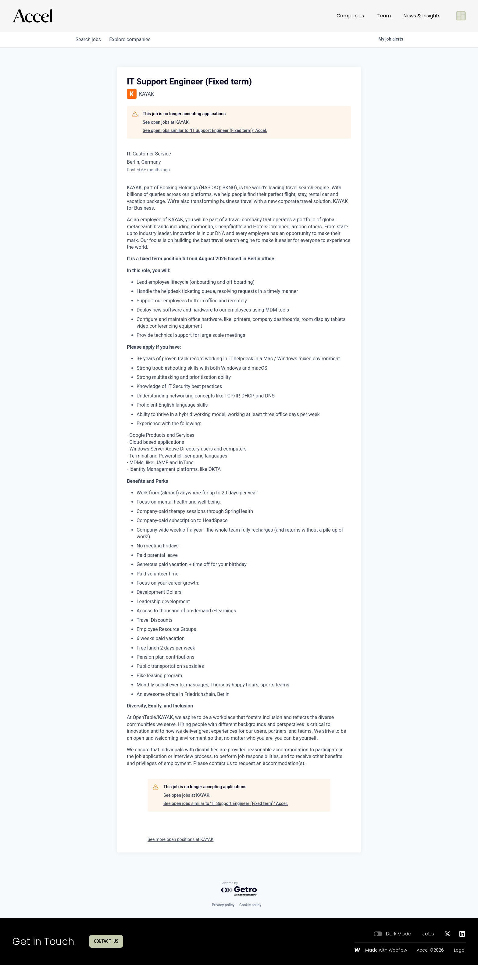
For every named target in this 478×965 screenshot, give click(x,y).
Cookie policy (250, 905)
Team (384, 15)
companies (131, 39)
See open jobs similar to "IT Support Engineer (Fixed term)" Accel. (205, 130)
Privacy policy (223, 905)
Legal (460, 950)
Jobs (428, 934)
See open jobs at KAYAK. (166, 122)
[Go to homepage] (32, 16)
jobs (89, 39)
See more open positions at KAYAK (180, 839)
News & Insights (422, 15)
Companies (350, 15)
